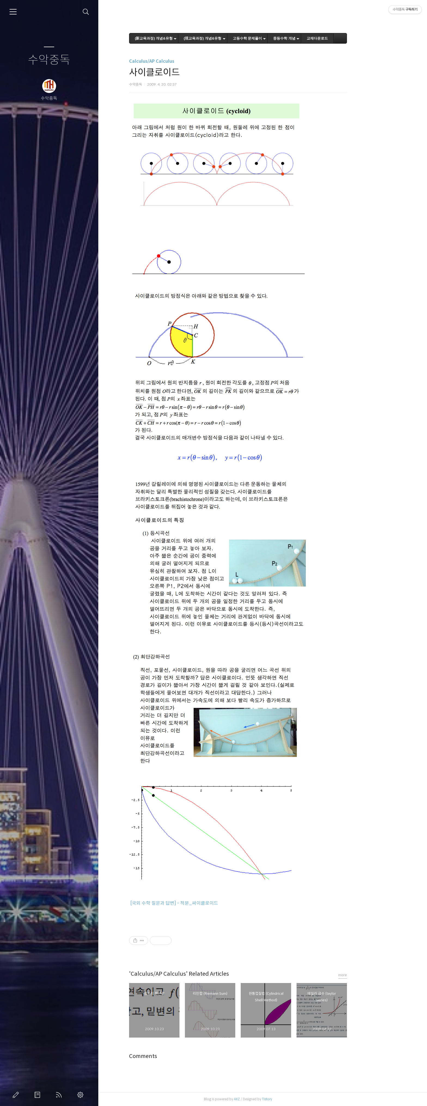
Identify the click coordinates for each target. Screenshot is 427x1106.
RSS (59, 1094)
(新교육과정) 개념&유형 (178, 38)
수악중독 (49, 60)
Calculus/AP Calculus (176, 61)
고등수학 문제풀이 (272, 38)
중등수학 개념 (309, 38)
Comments (168, 1056)
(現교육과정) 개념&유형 (227, 38)
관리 (81, 1094)
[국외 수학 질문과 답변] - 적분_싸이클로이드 (199, 903)
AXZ (261, 1099)
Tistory (291, 1099)
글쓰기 (16, 1094)
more (367, 975)
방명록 (38, 1094)
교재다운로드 (341, 38)
